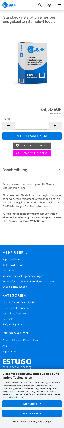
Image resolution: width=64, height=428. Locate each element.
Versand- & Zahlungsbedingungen (22, 276)
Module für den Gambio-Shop (20, 302)
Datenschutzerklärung (12, 397)
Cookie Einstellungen (14, 286)
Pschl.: (6, 119)
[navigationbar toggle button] (59, 6)
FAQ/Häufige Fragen (14, 324)
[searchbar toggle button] (40, 6)
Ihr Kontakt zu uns (12, 265)
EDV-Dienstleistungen (15, 308)
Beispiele (7, 319)
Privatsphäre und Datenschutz (20, 340)
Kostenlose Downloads (15, 313)
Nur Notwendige (32, 413)
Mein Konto (8, 270)
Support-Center (11, 259)
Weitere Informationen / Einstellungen (32, 421)
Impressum (9, 351)
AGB (5, 345)
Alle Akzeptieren (32, 403)
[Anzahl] (32, 126)
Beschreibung (14, 169)
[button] (8, 126)
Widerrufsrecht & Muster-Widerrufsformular (28, 281)
